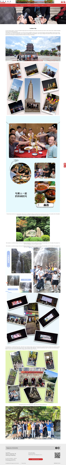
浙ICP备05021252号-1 (57, 463)
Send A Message (35, 459)
